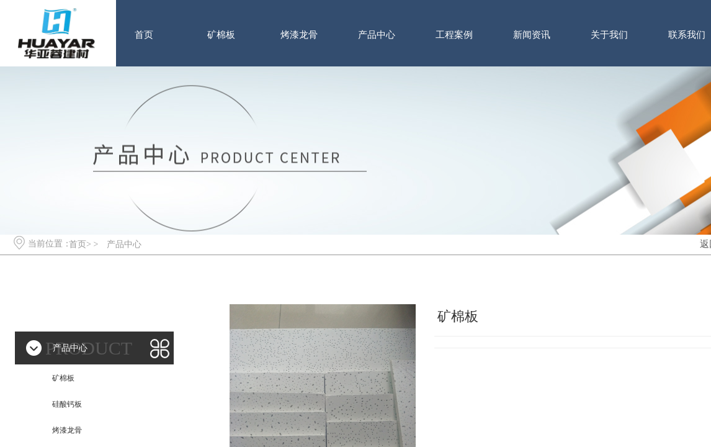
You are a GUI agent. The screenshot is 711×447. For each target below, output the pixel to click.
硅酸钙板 (67, 404)
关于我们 (609, 35)
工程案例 (454, 35)
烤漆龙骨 (299, 35)
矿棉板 (221, 35)
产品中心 (376, 35)
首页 (144, 35)
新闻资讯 (531, 35)
